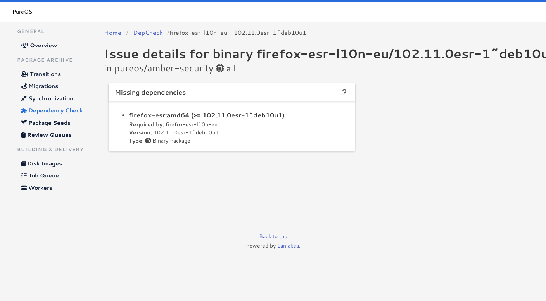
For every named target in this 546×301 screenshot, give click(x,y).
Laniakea (288, 245)
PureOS (22, 11)
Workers (36, 188)
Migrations (39, 86)
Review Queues (46, 135)
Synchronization (47, 98)
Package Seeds (46, 123)
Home (112, 32)
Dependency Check (52, 110)
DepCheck (147, 32)
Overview (39, 45)
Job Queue (40, 175)
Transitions (41, 74)
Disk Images (41, 163)
